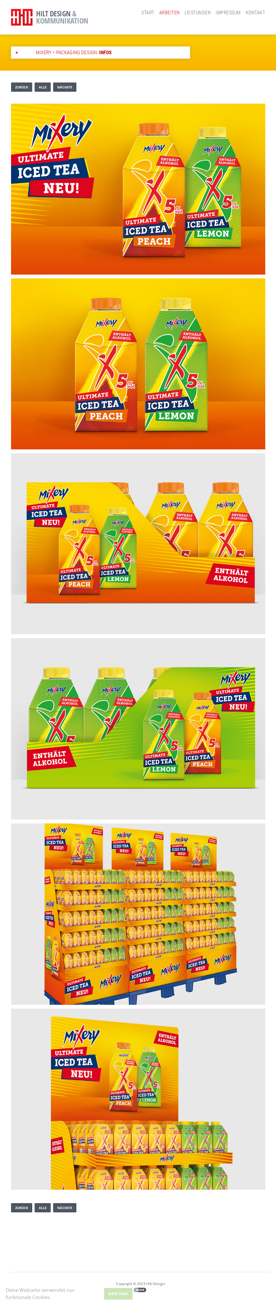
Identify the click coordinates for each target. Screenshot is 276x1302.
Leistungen (198, 12)
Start (147, 12)
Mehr (139, 1290)
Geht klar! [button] (118, 1293)
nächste (64, 87)
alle (43, 87)
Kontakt (255, 12)
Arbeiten (169, 12)
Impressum (228, 12)
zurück (21, 87)
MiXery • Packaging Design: (74, 52)
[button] (53, 1298)
